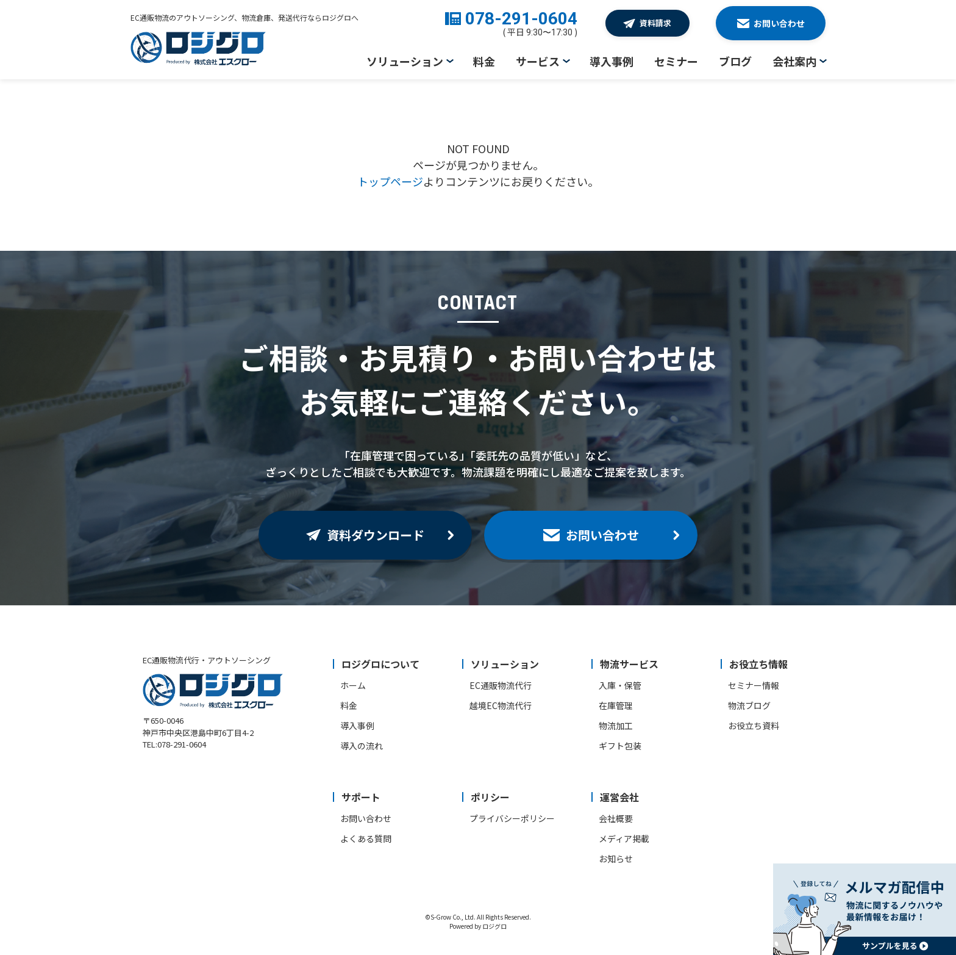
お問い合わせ (365, 818)
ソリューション (404, 61)
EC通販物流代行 (500, 685)
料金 (484, 61)
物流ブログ (749, 705)
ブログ (735, 61)
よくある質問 (365, 838)
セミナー (676, 61)
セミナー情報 (753, 685)
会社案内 (794, 61)
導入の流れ (361, 746)
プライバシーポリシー (512, 818)
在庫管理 (616, 705)
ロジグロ (494, 926)
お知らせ (616, 858)
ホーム (353, 685)
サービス (538, 61)
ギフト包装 (620, 746)
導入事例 (611, 61)
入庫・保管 (620, 685)
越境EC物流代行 (500, 705)
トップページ (390, 181)
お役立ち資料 (753, 725)
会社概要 (616, 818)
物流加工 (616, 725)
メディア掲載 (624, 838)
